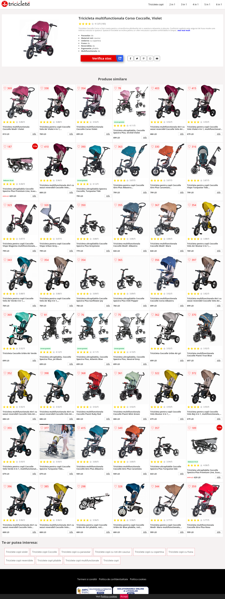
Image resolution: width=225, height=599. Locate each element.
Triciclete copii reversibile (19, 560)
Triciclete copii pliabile (49, 560)
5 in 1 (207, 4)
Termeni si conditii (87, 579)
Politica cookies (138, 579)
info (34, 134)
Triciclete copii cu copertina (149, 551)
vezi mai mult (184, 30)
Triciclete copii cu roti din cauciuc (112, 551)
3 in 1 (184, 4)
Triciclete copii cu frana (181, 551)
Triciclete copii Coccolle (44, 551)
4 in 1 (196, 4)
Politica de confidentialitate (113, 579)
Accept (124, 596)
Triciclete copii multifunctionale (82, 560)
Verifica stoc (107, 58)
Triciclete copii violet (17, 551)
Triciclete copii (156, 4)
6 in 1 (219, 4)
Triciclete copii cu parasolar (75, 551)
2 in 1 (172, 4)
